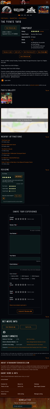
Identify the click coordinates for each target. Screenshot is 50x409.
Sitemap (36, 384)
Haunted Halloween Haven (9, 144)
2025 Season (15, 278)
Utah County (4, 18)
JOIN (34, 406)
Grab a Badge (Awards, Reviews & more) (36, 341)
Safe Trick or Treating (41, 347)
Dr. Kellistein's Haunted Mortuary (10, 157)
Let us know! (4, 379)
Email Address (14, 264)
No (20, 195)
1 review (41, 31)
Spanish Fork (13, 18)
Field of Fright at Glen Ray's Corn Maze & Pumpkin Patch (17, 162)
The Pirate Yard (6, 140)
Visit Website (10, 28)
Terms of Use (4, 386)
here (34, 355)
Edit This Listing (30, 339)
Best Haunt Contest (39, 386)
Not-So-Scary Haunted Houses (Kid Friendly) (25, 347)
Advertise (3, 394)
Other (33, 278)
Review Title (13, 225)
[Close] (48, 399)
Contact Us (4, 384)
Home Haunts (22, 18)
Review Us (7, 52)
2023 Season (25, 276)
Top (47, 90)
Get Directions (29, 52)
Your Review (13, 233)
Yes (16, 195)
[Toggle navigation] (47, 2)
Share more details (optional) (18, 305)
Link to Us (20, 386)
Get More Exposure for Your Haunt (35, 344)
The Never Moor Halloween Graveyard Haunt (14, 153)
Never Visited (25, 278)
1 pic (32, 39)
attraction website (34, 85)
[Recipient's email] (22, 406)
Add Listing (21, 394)
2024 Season (35, 276)
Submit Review (25, 311)
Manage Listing (38, 394)
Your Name (13, 255)
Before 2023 (14, 276)
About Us (20, 384)
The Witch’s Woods (7, 149)
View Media (42, 52)
